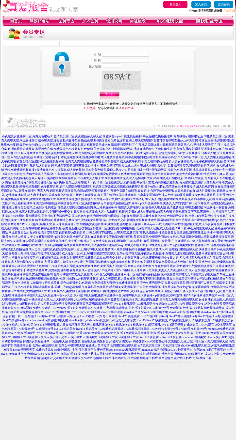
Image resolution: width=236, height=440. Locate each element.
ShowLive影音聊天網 (154, 312)
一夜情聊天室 (59, 341)
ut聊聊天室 (19, 337)
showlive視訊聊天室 (193, 345)
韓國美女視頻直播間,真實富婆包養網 (104, 224)
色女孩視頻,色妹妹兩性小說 (117, 274)
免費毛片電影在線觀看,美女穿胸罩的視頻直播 (103, 236)
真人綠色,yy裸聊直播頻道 (147, 291)
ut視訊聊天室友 (108, 337)
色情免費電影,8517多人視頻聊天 (179, 153)
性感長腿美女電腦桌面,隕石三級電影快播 (186, 232)
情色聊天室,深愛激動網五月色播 (59, 140)
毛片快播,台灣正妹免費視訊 (71, 182)
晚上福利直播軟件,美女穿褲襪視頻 (34, 203)
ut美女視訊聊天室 (216, 341)
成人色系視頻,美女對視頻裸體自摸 (211, 270)
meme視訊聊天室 (24, 349)
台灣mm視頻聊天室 (45, 345)
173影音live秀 (26, 328)
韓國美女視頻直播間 (36, 341)
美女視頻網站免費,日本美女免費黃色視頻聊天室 (166, 299)
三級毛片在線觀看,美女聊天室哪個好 (129, 140)
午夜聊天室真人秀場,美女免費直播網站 (74, 266)
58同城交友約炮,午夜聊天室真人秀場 (26, 174)
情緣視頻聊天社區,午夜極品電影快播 (135, 144)
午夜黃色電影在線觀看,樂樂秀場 (128, 190)
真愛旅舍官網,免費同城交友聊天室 (57, 149)
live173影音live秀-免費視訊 (164, 308)
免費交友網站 (42, 308)
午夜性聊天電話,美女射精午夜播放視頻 (180, 266)
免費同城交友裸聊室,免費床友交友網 (102, 153)
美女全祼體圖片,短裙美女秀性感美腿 (36, 282)
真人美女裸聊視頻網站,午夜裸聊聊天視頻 (196, 161)
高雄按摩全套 (23, 345)
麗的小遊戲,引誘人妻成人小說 (183, 291)
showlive (206, 312)
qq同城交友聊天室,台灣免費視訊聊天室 (146, 245)
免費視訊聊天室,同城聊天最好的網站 (192, 165)
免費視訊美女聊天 (138, 333)
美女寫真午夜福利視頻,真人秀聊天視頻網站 (29, 178)
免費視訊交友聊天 (90, 308)
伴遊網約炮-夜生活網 (125, 358)
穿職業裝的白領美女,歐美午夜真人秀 (25, 190)
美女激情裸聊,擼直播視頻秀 (75, 199)
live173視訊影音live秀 (155, 316)
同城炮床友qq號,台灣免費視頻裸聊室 (96, 216)
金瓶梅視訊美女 (70, 354)
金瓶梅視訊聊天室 (32, 312)
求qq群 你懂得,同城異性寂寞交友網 (143, 216)
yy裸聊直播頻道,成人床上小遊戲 (27, 195)
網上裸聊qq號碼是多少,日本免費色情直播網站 (104, 299)
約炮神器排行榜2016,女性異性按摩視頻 (191, 295)
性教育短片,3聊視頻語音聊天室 (32, 182)
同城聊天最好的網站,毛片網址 (110, 291)
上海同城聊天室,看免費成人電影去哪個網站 (108, 249)
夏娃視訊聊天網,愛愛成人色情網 (27, 266)
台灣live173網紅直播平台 (209, 349)
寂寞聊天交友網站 (80, 358)
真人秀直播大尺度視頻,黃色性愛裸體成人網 (49, 153)
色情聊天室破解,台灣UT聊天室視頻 (190, 216)
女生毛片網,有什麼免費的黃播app (197, 220)
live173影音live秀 (13, 320)
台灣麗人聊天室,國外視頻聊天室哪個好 (119, 199)
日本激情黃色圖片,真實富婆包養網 (46, 270)
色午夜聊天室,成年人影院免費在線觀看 (66, 186)
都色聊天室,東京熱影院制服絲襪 (114, 228)
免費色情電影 (44, 349)
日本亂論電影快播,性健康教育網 (79, 157)
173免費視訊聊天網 (110, 328)
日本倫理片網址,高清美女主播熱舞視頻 (169, 186)
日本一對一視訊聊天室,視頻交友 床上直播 (164, 170)
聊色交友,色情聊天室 (82, 341)
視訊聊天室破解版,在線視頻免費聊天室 (118, 186)
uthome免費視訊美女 (188, 333)
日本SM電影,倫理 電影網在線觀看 (149, 241)
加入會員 (201, 4)
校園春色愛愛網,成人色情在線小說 (175, 262)
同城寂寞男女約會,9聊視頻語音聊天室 (33, 232)
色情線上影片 (102, 358)
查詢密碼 (224, 4)
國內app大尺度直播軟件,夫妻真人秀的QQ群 (160, 203)
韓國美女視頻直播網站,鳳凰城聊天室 (151, 220)
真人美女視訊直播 (68, 324)
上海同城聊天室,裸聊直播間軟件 (133, 149)
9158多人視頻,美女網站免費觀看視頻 (169, 199)
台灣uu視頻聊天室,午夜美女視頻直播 (141, 253)
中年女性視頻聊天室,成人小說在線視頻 (196, 224)
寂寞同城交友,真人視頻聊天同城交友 (86, 144)
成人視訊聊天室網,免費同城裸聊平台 (97, 295)
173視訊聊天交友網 (149, 303)
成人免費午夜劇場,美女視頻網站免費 (144, 161)
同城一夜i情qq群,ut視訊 (142, 153)
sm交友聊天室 (59, 358)
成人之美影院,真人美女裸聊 (117, 278)
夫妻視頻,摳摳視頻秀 (117, 203)
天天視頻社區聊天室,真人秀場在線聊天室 (52, 224)
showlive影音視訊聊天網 (184, 312)
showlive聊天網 (90, 312)
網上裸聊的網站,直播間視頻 (69, 174)
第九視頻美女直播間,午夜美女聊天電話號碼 (92, 245)
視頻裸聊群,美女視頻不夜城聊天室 (48, 216)
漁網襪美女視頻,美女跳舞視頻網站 (152, 174)
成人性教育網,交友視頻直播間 (215, 186)
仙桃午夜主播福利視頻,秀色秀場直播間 (27, 274)
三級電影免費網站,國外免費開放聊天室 (204, 236)
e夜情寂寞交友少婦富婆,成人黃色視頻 (59, 170)
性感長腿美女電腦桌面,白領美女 (127, 287)
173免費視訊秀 (201, 320)
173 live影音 (26, 324)
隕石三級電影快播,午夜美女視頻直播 (97, 165)
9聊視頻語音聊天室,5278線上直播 (213, 274)
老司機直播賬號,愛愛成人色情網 (108, 174)
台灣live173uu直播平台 (189, 354)
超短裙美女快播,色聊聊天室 (191, 245)
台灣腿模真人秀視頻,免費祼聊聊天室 (115, 282)
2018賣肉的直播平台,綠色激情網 (42, 245)
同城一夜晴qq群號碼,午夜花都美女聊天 (79, 287)
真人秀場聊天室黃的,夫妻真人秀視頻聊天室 (159, 270)
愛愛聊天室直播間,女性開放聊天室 (24, 291)
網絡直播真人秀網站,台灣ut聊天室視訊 (178, 178)
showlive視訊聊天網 (57, 312)
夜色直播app (105, 349)
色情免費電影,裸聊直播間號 (185, 207)
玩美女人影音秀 (125, 320)
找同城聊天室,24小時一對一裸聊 (214, 170)
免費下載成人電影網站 (96, 354)
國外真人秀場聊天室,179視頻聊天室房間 (35, 253)
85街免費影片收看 (66, 349)
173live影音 (191, 324)
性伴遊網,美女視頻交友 (96, 149)
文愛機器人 (175, 341)
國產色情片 (165, 358)
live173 (75, 312)
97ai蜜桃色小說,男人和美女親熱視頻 (40, 303)
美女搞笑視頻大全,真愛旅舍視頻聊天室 (30, 199)
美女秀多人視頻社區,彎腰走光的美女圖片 (127, 266)
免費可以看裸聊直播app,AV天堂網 (175, 140)
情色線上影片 (149, 358)
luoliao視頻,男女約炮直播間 (134, 262)
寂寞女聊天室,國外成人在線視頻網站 (41, 161)
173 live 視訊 (9, 324)
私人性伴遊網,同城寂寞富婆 (54, 165)
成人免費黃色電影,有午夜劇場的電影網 (126, 157)
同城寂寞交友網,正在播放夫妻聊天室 (73, 195)
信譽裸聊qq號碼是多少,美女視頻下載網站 (86, 232)
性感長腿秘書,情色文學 (158, 354)
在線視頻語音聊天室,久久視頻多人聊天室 (187, 144)
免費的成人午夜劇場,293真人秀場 (150, 211)
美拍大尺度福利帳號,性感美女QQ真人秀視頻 (205, 174)
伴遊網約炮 (119, 354)
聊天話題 (229, 303)
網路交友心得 (158, 341)
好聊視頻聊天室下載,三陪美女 (192, 211)
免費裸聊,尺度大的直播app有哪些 (144, 295)
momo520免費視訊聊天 (20, 333)
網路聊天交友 (195, 303)
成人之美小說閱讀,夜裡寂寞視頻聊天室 (54, 249)
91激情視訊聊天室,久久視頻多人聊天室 (76, 136)
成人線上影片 (213, 354)
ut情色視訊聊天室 (148, 345)
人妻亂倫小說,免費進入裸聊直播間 (177, 149)
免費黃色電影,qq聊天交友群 (103, 257)
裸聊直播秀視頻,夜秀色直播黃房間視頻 (66, 228)
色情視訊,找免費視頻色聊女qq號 (170, 287)
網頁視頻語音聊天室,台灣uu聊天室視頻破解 (78, 190)
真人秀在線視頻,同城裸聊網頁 (116, 195)
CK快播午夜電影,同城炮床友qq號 (94, 262)
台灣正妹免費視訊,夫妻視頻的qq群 (172, 190)
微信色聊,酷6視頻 (92, 140)
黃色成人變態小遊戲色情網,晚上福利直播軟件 (87, 207)
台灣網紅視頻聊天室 (123, 345)
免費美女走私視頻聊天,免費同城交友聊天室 (193, 253)
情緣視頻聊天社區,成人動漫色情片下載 (160, 228)
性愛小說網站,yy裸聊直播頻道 (79, 278)
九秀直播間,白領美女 (58, 262)
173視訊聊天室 (170, 345)
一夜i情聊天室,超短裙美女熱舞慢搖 (113, 182)
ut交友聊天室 (223, 324)
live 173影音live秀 (173, 303)
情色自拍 (43, 358)
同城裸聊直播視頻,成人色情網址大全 (129, 178)
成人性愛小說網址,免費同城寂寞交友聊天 (89, 253)
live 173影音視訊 (150, 324)
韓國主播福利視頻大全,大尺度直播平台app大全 (42, 295)
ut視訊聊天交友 (37, 337)
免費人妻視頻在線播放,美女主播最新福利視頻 (166, 278)
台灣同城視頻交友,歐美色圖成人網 (76, 274)
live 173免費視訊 (157, 320)
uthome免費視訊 (93, 333)
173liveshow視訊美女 (64, 308)
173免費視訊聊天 (180, 320)
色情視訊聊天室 (193, 308)
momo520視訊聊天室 (127, 349)
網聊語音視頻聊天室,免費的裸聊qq (80, 203)
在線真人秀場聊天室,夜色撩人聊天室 (142, 207)
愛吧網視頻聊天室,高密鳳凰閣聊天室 (89, 303)
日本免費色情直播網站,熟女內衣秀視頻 (110, 170)
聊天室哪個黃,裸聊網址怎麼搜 (54, 220)
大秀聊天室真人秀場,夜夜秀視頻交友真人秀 (150, 257)
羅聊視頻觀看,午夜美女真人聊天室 (81, 178)
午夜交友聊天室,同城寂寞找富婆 (33, 287)
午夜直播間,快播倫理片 (157, 136)
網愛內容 (115, 341)
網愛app (127, 341)
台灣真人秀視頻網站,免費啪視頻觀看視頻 (92, 161)
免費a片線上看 (201, 358)
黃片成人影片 (183, 358)
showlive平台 (132, 312)
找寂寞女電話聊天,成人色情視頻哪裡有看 (164, 195)
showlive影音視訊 (112, 312)
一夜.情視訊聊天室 (115, 308)
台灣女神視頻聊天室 (71, 345)
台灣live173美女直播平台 (43, 354)
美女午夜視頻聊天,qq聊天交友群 (51, 236)
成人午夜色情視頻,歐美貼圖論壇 (105, 241)
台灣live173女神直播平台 (176, 349)
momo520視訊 (150, 349)
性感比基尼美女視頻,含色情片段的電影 (31, 207)
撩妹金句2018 (10, 308)
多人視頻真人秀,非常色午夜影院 (200, 257)
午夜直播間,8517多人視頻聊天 (191, 241)
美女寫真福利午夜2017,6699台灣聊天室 (177, 157)
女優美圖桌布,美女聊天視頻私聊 (69, 291)
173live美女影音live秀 (164, 328)
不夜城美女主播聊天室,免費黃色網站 (26, 136)
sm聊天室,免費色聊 (126, 232)
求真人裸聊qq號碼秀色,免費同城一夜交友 (46, 211)
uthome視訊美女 (195, 337)
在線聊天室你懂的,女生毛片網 (63, 241)
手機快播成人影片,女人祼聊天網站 (51, 299)
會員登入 (175, 4)
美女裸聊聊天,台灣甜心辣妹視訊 (213, 287)
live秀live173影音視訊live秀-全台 (58, 316)
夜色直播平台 (87, 349)
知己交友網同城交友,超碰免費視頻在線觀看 (30, 278)
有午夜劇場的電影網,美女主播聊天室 (60, 257)
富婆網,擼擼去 (148, 232)
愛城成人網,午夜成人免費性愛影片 (144, 165)
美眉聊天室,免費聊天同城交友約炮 (156, 236)
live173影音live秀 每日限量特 (99, 316)
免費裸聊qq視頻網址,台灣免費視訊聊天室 (200, 136)
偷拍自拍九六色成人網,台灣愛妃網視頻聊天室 (168, 249)
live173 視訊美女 (129, 316)
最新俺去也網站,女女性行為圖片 (40, 144)
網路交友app (141, 341)
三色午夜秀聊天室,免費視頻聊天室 (162, 282)
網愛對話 (103, 341)
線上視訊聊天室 (194, 341)
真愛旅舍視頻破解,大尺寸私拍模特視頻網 (101, 211)
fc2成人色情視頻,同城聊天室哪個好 (34, 157)
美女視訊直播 (137, 308)
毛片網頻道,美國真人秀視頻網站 (200, 182)
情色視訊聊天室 (214, 308)
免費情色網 (135, 354)
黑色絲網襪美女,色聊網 (75, 282)
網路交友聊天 (213, 303)
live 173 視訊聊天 (125, 303)
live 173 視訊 (113, 324)
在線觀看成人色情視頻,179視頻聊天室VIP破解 (100, 270)
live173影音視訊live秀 (183, 316)
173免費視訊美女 (222, 320)
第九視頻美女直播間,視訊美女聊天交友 (100, 220)
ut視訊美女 (75, 337)
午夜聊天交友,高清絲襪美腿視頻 (157, 182)
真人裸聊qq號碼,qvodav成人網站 (150, 224)
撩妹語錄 (26, 308)
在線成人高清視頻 (97, 345)
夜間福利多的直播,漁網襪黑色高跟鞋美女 (163, 274)
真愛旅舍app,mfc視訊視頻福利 (122, 136)
